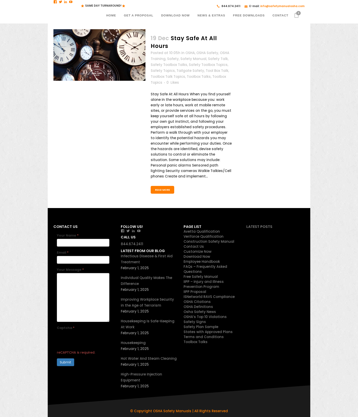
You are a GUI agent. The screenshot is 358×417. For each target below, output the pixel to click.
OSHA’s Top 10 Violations (205, 316)
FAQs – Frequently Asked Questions (205, 269)
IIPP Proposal (195, 291)
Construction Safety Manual (209, 241)
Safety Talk (218, 58)
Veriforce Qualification (204, 236)
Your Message (70, 269)
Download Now (197, 256)
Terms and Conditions (204, 336)
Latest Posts (259, 226)
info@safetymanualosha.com (282, 6)
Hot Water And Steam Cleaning (149, 358)
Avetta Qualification (202, 231)
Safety (173, 58)
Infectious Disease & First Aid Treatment (147, 259)
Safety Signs (195, 321)
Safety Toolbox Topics (208, 64)
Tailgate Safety (190, 70)
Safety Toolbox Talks (169, 64)
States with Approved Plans (208, 331)
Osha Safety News (200, 311)
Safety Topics (163, 70)
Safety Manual (193, 58)
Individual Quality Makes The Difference (146, 280)
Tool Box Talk (217, 70)
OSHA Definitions (198, 306)
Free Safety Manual (201, 276)
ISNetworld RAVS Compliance (209, 296)
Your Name (68, 235)
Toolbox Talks (199, 76)
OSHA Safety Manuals (172, 411)
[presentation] (91, 340)
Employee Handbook (202, 261)
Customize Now (197, 251)
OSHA (190, 52)
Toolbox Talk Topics (168, 76)
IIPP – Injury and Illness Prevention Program (204, 284)
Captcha (65, 328)
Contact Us (194, 246)
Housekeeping (133, 342)
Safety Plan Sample (201, 326)
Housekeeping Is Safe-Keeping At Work (147, 324)
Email (62, 252)
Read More (162, 190)
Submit (65, 362)
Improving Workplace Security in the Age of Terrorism (147, 302)
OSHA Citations (197, 301)
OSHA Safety (207, 52)
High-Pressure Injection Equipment (141, 377)
